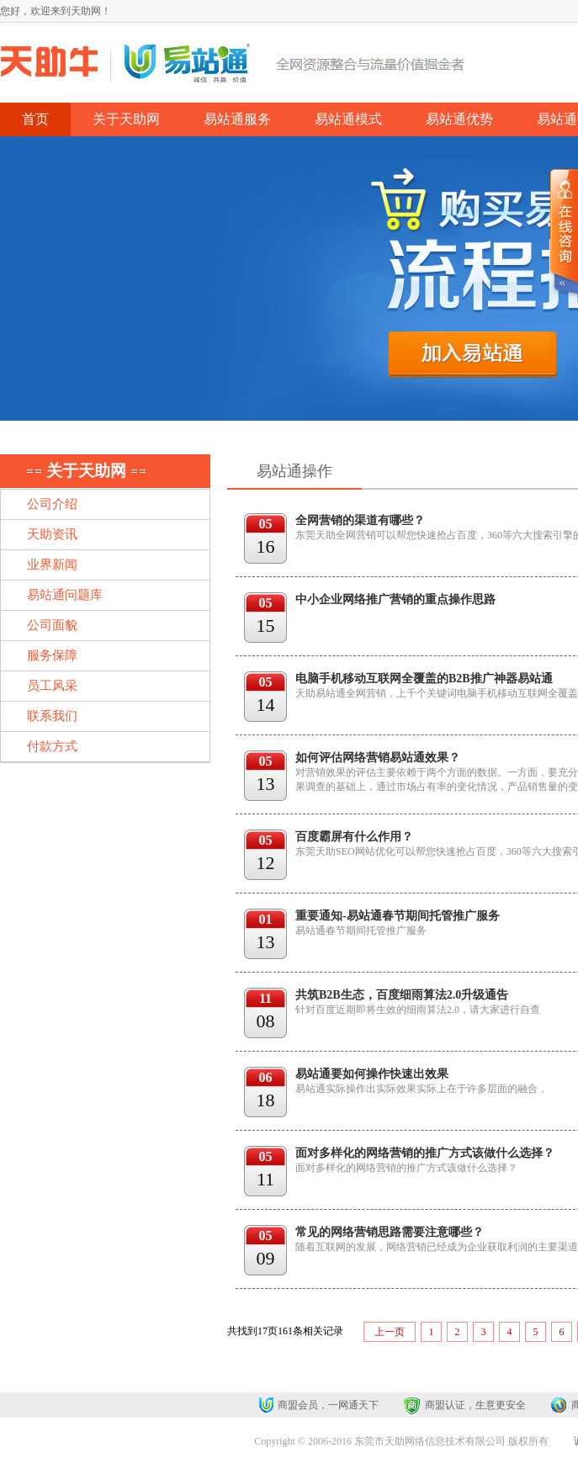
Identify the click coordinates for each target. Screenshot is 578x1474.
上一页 (389, 1332)
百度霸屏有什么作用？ (354, 836)
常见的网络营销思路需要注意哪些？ (389, 1232)
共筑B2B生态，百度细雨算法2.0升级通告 (401, 995)
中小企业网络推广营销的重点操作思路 (395, 599)
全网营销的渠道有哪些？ (360, 520)
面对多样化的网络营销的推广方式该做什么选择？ (424, 1153)
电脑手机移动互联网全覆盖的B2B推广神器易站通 (424, 678)
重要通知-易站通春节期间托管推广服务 (397, 915)
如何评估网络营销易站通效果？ (377, 757)
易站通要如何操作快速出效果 (371, 1074)
